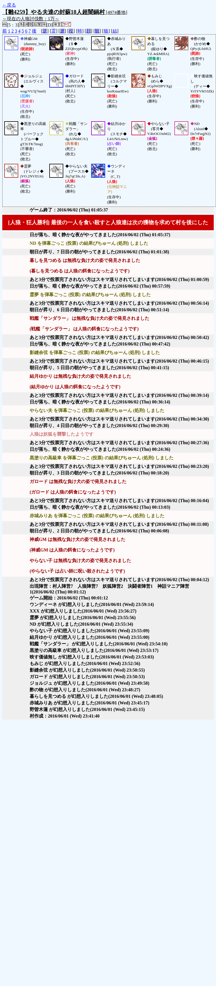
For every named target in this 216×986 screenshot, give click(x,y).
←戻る (9, 5)
